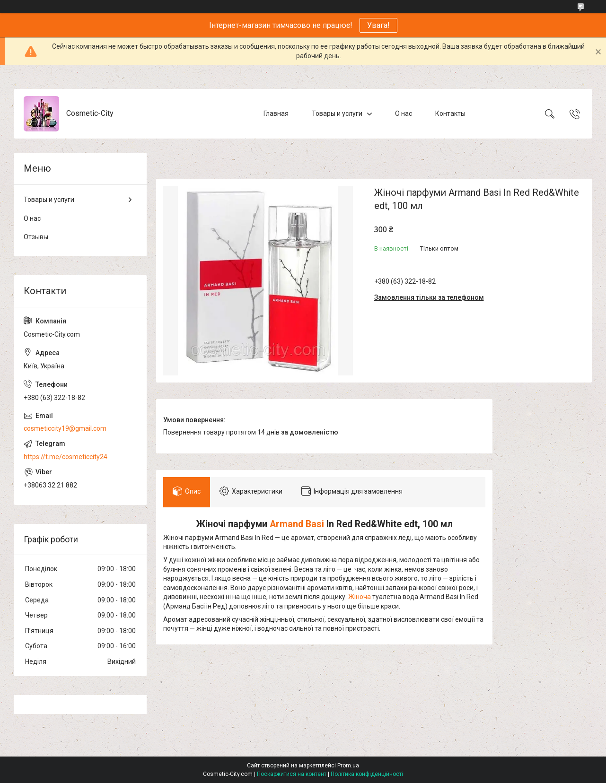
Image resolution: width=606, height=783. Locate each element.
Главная (276, 113)
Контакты (450, 113)
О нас (403, 113)
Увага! (378, 25)
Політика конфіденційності (367, 774)
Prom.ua (348, 765)
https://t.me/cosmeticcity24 (65, 457)
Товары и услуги (337, 113)
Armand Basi (297, 524)
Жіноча (359, 596)
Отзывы (36, 237)
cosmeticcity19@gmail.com (65, 428)
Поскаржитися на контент (291, 774)
